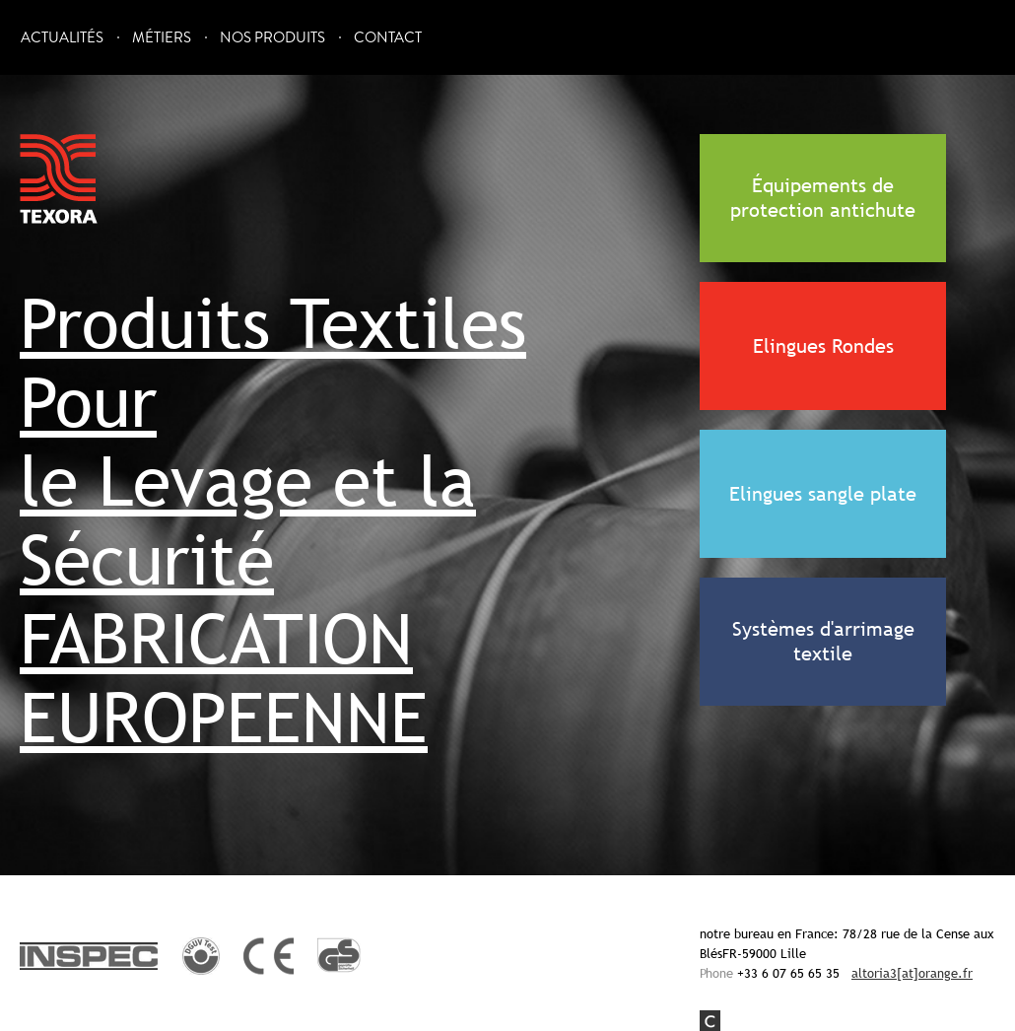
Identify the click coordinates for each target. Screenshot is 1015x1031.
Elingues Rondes (823, 346)
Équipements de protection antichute (822, 197)
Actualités (62, 38)
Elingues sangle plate (822, 494)
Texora (59, 179)
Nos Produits (272, 38)
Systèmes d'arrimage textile (823, 641)
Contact (388, 38)
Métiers (161, 38)
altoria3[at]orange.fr (912, 973)
